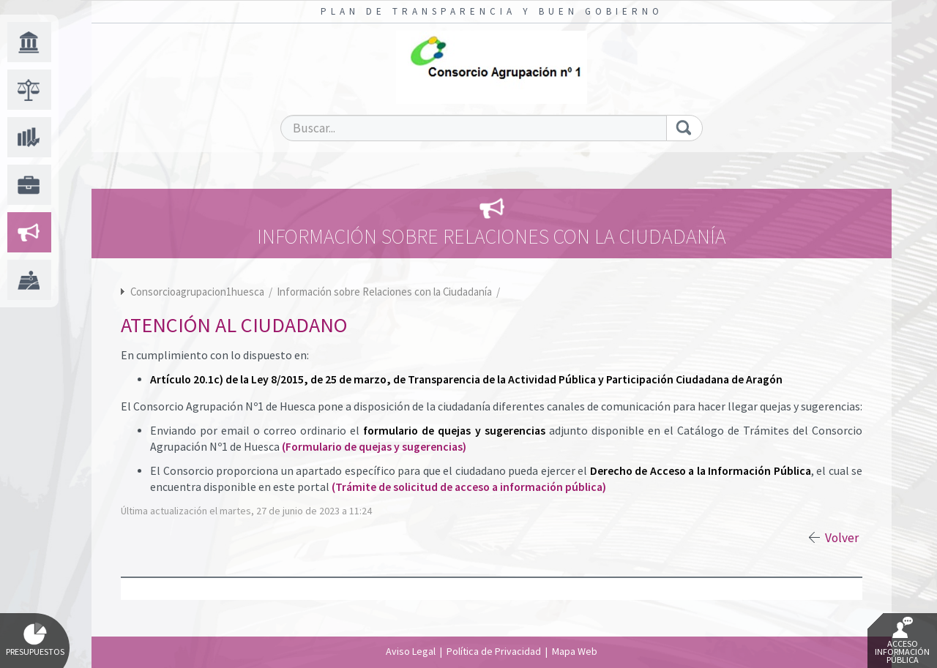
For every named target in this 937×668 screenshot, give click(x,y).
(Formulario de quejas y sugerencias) (374, 447)
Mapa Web (574, 651)
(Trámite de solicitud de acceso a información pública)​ (469, 487)
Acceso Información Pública (902, 641)
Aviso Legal (411, 651)
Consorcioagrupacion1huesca (197, 292)
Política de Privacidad (494, 651)
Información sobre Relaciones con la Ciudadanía (385, 292)
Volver (842, 538)
